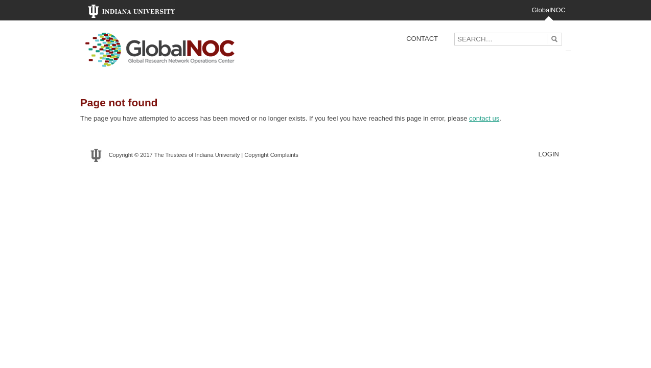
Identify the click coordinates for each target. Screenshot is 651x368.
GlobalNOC (549, 10)
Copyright (121, 155)
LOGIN (549, 154)
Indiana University (217, 155)
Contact (422, 38)
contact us (484, 118)
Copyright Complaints (271, 155)
